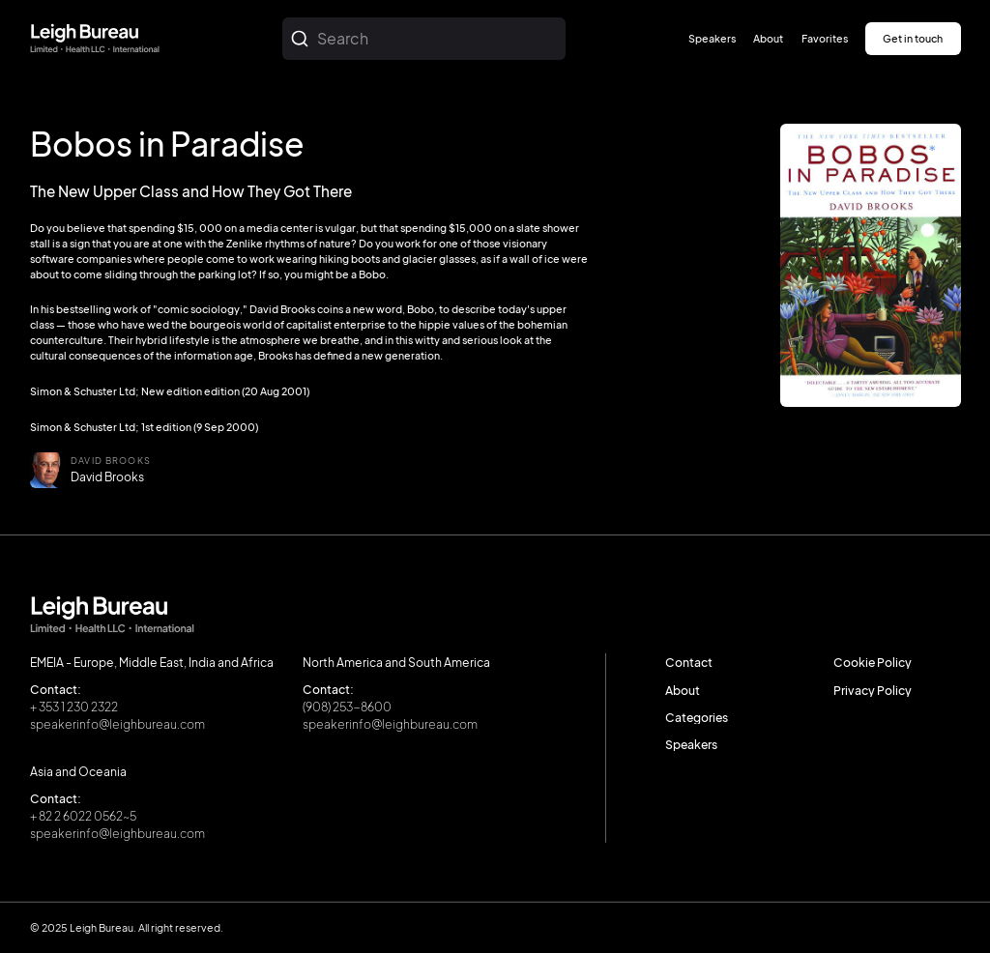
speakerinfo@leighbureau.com (117, 724)
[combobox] (424, 38)
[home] (95, 39)
